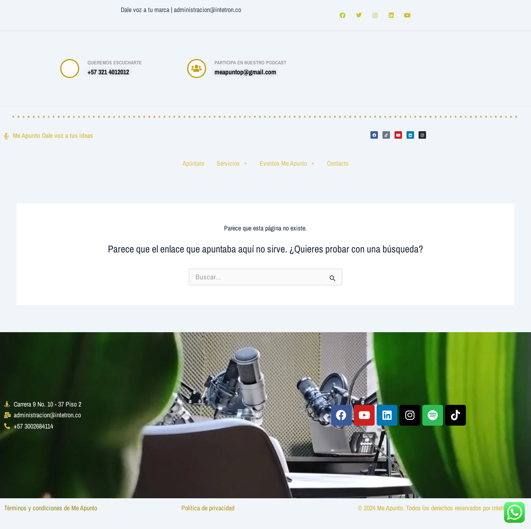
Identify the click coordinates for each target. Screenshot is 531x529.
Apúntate (193, 163)
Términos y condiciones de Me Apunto (51, 507)
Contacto (337, 163)
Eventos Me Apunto (287, 163)
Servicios (232, 163)
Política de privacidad (208, 507)
